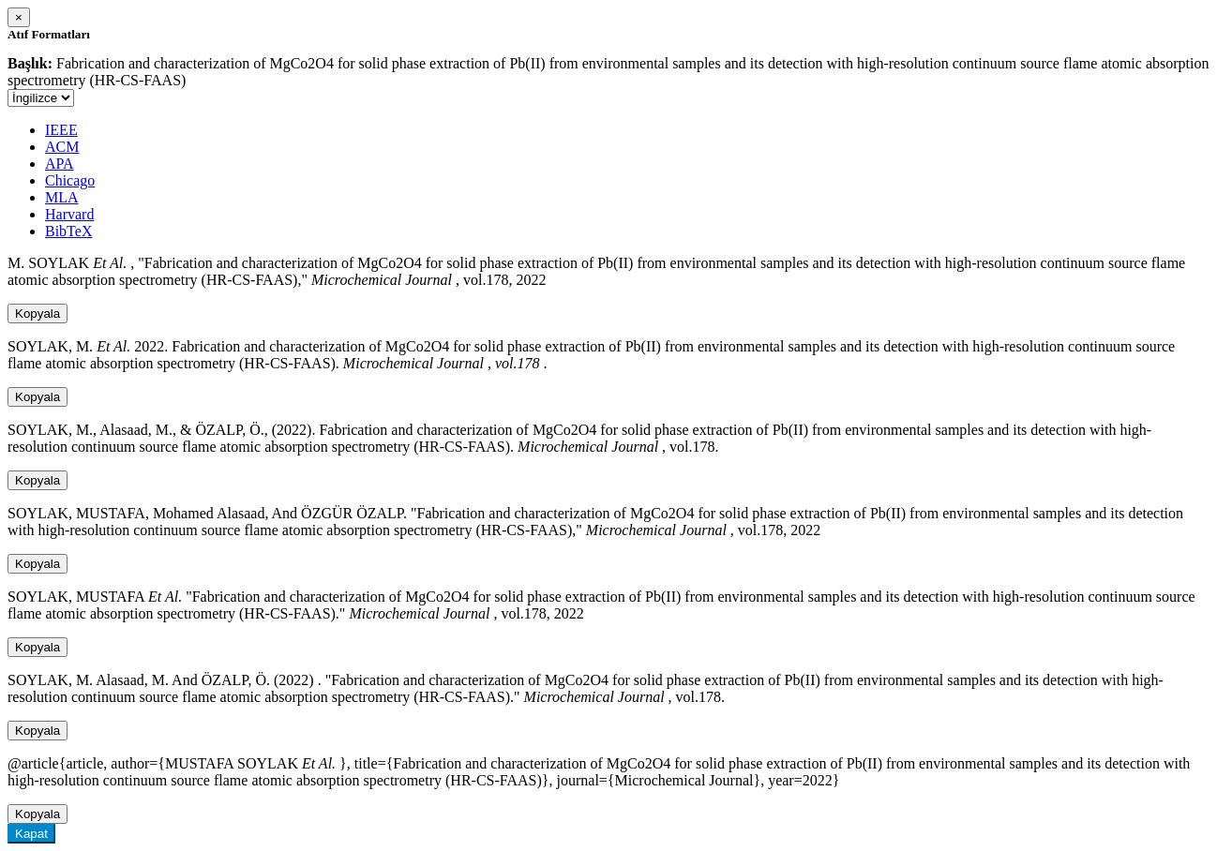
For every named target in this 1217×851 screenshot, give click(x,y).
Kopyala (37, 313)
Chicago (70, 180)
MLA (62, 197)
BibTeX (68, 231)
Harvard (69, 214)
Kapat (31, 834)
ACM (62, 147)
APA (59, 164)
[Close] (19, 17)
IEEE (61, 130)
